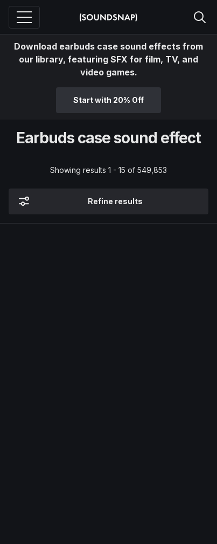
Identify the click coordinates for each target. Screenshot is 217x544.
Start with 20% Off (108, 99)
